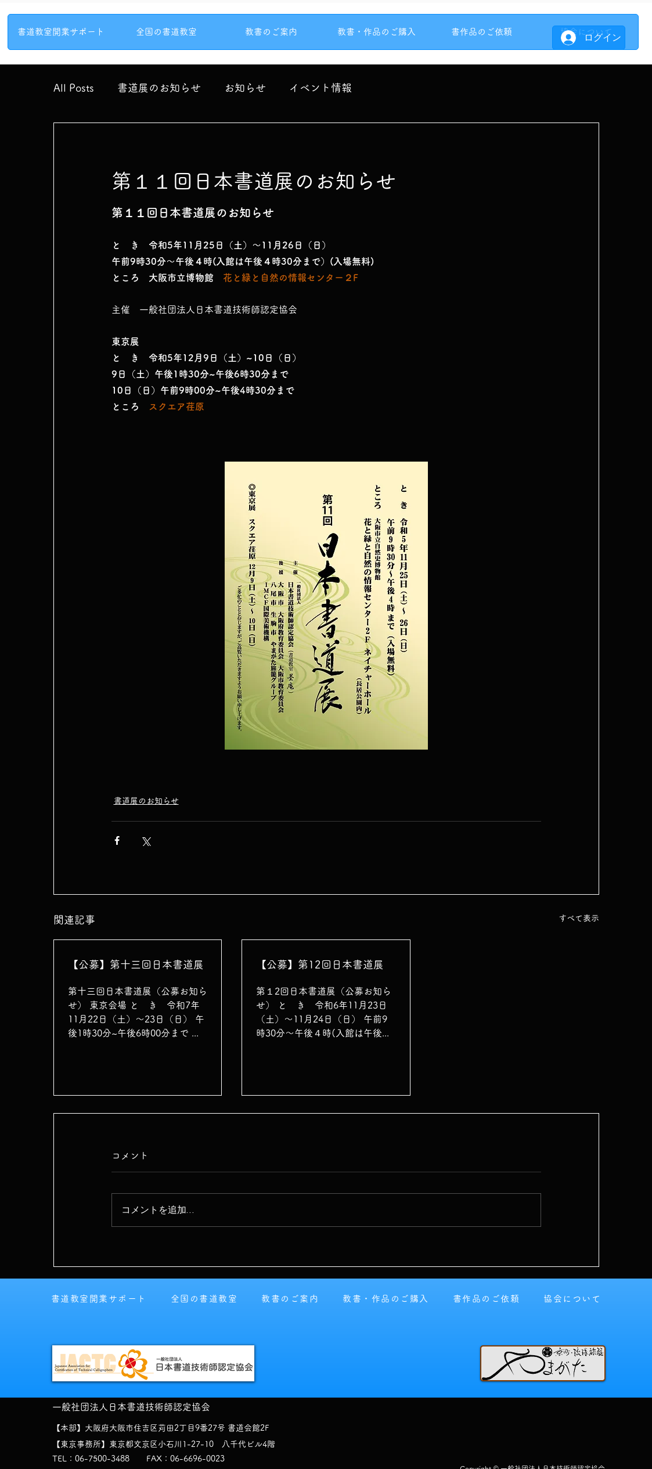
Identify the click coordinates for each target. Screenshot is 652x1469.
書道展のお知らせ (159, 87)
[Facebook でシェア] (117, 840)
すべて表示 (579, 918)
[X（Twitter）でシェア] (145, 840)
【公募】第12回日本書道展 (320, 964)
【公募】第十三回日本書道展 (136, 964)
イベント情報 (320, 87)
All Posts (73, 87)
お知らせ (245, 87)
